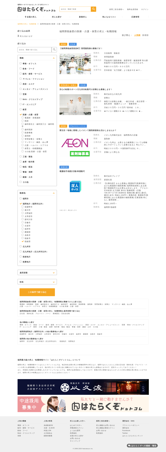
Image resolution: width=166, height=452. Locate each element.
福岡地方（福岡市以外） (32, 204)
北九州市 (25, 246)
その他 (24, 182)
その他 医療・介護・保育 (34, 151)
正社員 (22, 313)
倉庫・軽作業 (27, 162)
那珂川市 (27, 219)
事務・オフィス (28, 64)
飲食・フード (27, 69)
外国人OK (47, 430)
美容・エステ (27, 84)
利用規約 (73, 433)
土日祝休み (48, 433)
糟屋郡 (26, 232)
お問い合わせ (75, 438)
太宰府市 (27, 216)
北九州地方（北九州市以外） (34, 252)
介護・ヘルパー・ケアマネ (35, 145)
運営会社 (125, 428)
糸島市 (26, 235)
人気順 (137, 35)
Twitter (125, 433)
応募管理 (135, 17)
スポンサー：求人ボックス (68, 210)
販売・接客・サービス (31, 74)
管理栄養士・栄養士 (32, 139)
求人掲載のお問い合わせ (105, 425)
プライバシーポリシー (130, 425)
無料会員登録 (132, 9)
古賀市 (26, 226)
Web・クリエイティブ (31, 99)
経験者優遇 (48, 436)
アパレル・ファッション (32, 79)
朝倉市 (26, 238)
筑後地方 (25, 257)
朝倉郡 (26, 241)
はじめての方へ (76, 425)
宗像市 (26, 223)
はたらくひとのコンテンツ (132, 436)
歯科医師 (27, 130)
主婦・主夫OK (49, 428)
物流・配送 (26, 167)
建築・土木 (26, 177)
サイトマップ (75, 441)
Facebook (126, 430)
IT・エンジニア (28, 104)
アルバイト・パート (43, 313)
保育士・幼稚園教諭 (32, 148)
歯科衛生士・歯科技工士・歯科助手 (54, 304)
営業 (23, 94)
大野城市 (27, 213)
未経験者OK (48, 425)
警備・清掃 (26, 172)
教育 (23, 109)
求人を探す (57, 17)
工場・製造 (26, 157)
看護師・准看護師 (31, 118)
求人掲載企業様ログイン (105, 428)
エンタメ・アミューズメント (34, 89)
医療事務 (27, 133)
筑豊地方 (25, 262)
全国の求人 (31, 17)
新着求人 (83, 17)
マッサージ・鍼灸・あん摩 (35, 142)
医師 (25, 121)
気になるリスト (109, 17)
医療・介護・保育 (29, 115)
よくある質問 (75, 430)
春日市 (26, 210)
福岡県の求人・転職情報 (27, 24)
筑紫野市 (27, 207)
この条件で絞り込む (37, 292)
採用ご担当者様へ (116, 9)
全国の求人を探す (77, 436)
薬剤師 (26, 136)
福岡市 (24, 199)
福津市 (26, 229)
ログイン (145, 9)
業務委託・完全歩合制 (61, 313)
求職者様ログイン (77, 428)
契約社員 (30, 313)
